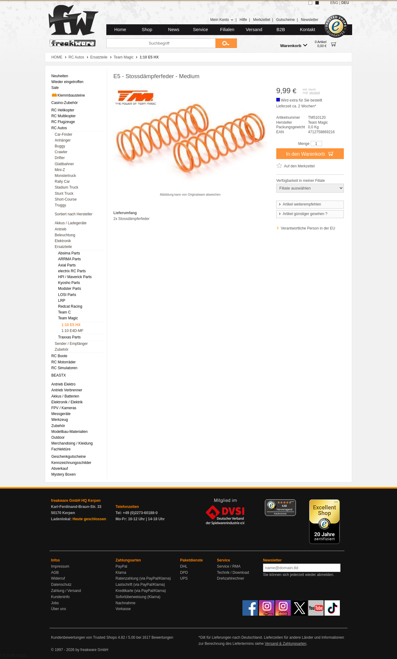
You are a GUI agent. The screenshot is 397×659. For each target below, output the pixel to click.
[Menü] (292, 503)
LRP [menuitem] (61, 300)
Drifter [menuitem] (60, 158)
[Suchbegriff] (160, 43)
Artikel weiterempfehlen (299, 204)
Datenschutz (61, 584)
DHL (183, 566)
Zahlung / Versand (66, 591)
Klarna (121, 572)
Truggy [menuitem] (60, 205)
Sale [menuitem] (55, 88)
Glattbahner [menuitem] (64, 164)
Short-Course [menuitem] (66, 199)
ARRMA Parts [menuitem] (69, 259)
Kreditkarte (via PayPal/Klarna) (141, 591)
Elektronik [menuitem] (63, 241)
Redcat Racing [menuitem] (70, 306)
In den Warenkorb (310, 153)
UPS (184, 578)
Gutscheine (285, 20)
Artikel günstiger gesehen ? (302, 214)
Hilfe (243, 20)
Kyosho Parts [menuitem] (69, 283)
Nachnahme (126, 603)
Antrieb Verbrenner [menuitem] (66, 390)
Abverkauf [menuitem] (59, 468)
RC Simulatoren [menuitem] (64, 368)
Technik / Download (233, 572)
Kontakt (307, 29)
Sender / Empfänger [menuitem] (71, 343)
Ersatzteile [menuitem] (63, 247)
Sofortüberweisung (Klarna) (138, 597)
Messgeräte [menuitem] (61, 414)
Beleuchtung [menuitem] (65, 235)
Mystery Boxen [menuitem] (63, 474)
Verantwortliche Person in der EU (308, 228)
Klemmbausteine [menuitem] (68, 95)
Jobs (55, 603)
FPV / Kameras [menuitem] (63, 408)
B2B (281, 29)
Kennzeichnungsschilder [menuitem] (71, 463)
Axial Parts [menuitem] (67, 265)
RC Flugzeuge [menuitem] (63, 122)
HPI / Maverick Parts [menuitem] (75, 277)
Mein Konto (222, 20)
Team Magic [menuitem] (68, 318)
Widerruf (58, 578)
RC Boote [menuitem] (59, 356)
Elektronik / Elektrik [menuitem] (67, 402)
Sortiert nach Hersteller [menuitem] (73, 214)
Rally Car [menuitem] (62, 181)
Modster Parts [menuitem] (69, 288)
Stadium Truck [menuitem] (66, 187)
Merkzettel (261, 20)
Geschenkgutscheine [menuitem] (68, 456)
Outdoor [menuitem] (58, 437)
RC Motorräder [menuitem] (63, 362)
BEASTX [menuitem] (58, 375)
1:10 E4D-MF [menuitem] (72, 331)
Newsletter (309, 20)
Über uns (58, 609)
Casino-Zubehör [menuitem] (64, 103)
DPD (184, 572)
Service (200, 29)
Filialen (227, 29)
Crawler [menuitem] (61, 152)
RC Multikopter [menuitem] (63, 116)
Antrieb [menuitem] (60, 229)
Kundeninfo (60, 597)
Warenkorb (293, 45)
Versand (254, 29)
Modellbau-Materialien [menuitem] (69, 431)
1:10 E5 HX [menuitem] (71, 325)
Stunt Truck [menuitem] (64, 193)
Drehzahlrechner (230, 578)
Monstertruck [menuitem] (65, 176)
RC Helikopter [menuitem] (62, 110)
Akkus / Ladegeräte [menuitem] (70, 223)
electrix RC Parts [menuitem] (72, 271)
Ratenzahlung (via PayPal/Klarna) (143, 578)
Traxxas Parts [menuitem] (69, 337)
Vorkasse (123, 609)
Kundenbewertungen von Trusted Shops (84, 637)
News (173, 29)
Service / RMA (229, 566)
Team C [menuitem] (64, 312)
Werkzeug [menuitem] (59, 419)
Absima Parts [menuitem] (69, 253)
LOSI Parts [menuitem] (67, 295)
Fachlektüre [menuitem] (61, 449)
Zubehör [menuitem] (62, 349)
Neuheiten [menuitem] (59, 76)
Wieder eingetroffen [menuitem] (67, 82)
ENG (334, 3)
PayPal (121, 566)
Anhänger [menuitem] (63, 140)
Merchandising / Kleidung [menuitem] (72, 443)
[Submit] (226, 43)
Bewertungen (162, 637)
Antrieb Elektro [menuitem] (63, 384)
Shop (147, 29)
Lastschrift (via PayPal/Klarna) (140, 584)
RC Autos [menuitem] (59, 128)
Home (120, 29)
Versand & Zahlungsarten (285, 643)
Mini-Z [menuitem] (60, 170)
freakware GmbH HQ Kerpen (75, 500)
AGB (55, 572)
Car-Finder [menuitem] (63, 134)
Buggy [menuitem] (60, 146)
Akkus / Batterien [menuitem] (65, 396)
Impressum (60, 566)
